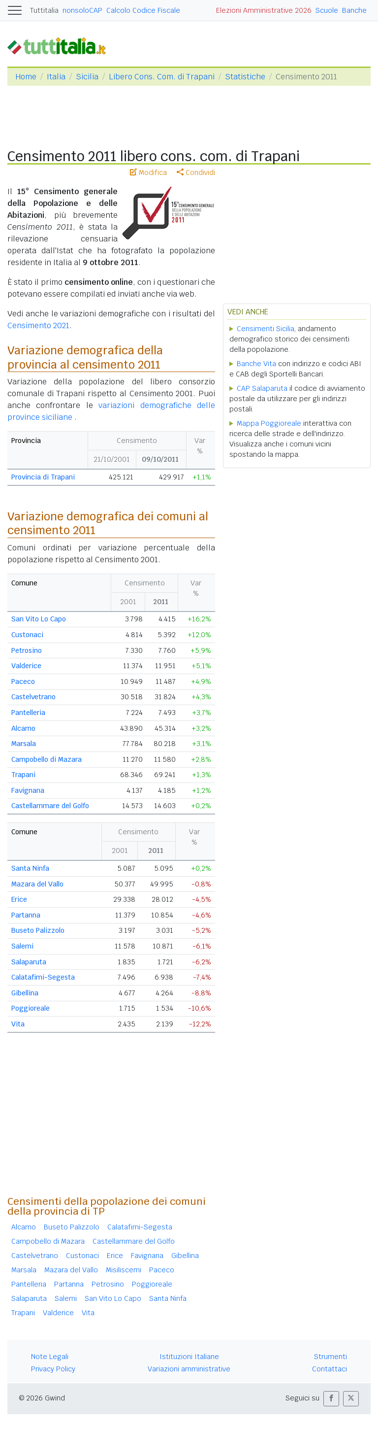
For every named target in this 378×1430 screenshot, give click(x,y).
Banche (354, 10)
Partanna (25, 915)
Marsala (23, 743)
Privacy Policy (53, 1368)
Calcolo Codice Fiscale (143, 10)
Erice (19, 899)
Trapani (23, 774)
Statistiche (245, 76)
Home (25, 76)
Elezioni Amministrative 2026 (264, 10)
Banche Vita (256, 363)
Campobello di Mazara (46, 759)
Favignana (27, 790)
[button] (331, 1398)
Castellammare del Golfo (50, 805)
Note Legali (49, 1356)
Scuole (326, 10)
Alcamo (23, 728)
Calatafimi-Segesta (43, 977)
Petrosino (26, 650)
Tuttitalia (44, 10)
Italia (56, 76)
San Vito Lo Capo (38, 618)
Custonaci (27, 634)
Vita (18, 1024)
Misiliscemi (123, 1269)
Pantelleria (28, 712)
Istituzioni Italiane (189, 1356)
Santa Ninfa (30, 868)
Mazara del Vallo (37, 884)
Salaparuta (28, 961)
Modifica (148, 172)
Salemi (22, 946)
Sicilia (87, 76)
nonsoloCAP (82, 10)
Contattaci (329, 1368)
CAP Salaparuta (262, 388)
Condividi (196, 172)
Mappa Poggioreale (269, 423)
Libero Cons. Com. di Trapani (162, 76)
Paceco (23, 681)
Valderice (26, 665)
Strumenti (330, 1356)
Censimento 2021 (38, 325)
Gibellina (24, 992)
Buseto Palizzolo (37, 930)
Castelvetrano (33, 696)
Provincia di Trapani (43, 477)
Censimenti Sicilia (265, 328)
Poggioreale (30, 1008)
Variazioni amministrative (189, 1368)
